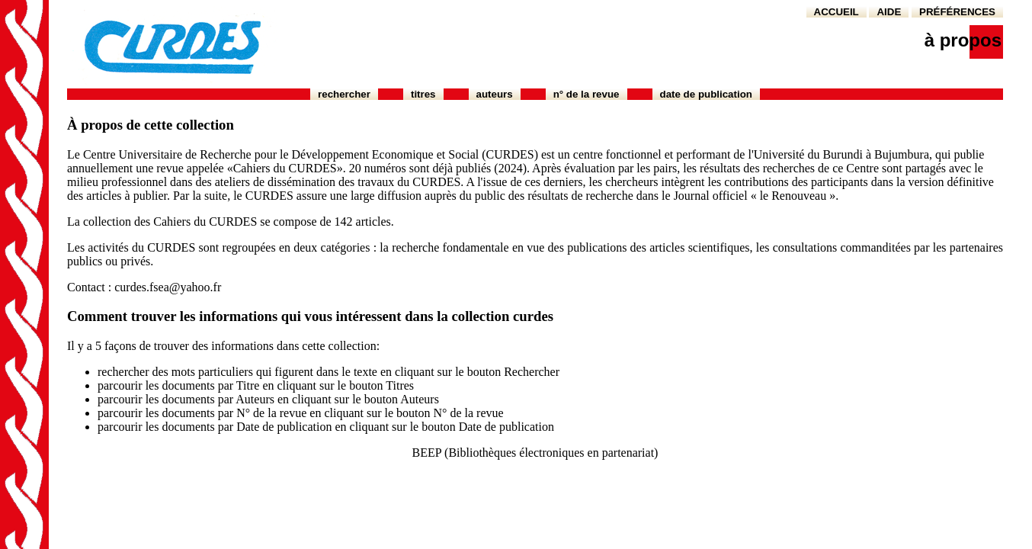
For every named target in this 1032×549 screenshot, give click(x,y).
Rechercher (344, 94)
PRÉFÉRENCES (957, 12)
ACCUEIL (836, 12)
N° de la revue (586, 94)
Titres (423, 94)
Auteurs (494, 94)
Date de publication (706, 94)
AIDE (889, 12)
